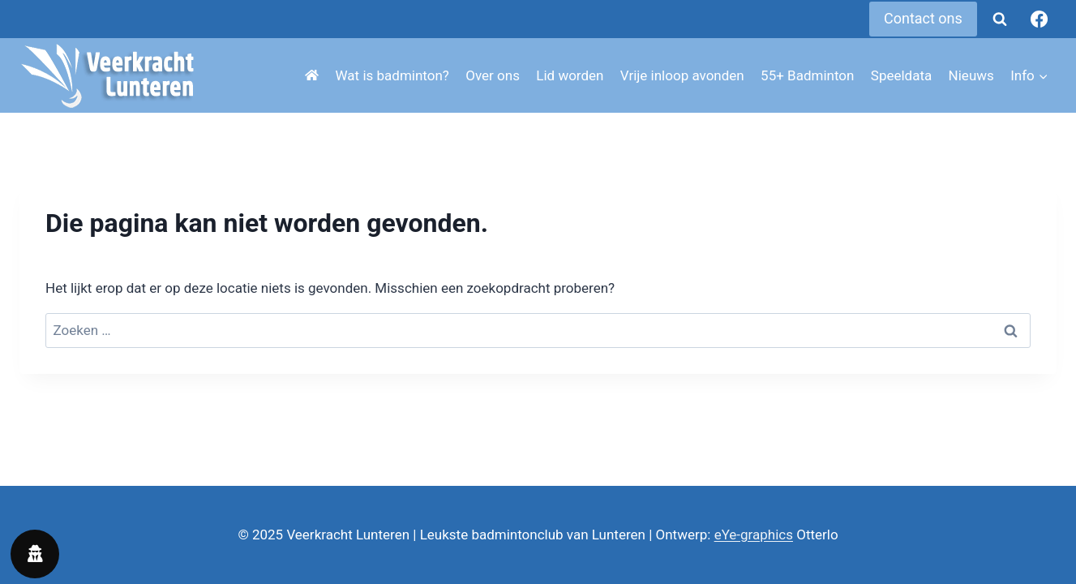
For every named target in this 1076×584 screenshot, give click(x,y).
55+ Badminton (807, 75)
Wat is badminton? (392, 75)
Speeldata (901, 75)
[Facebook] (1039, 19)
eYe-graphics (753, 534)
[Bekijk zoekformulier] (999, 19)
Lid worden (569, 75)
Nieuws (971, 75)
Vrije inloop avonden (682, 75)
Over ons (492, 75)
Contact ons (923, 18)
